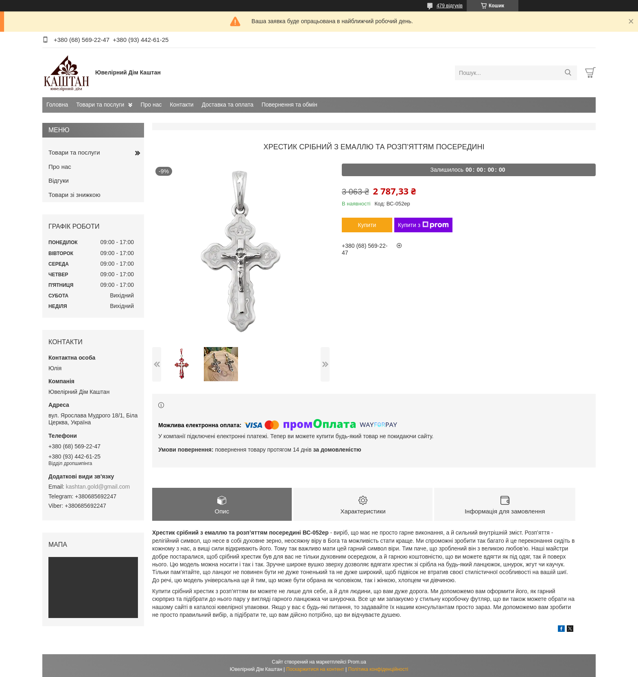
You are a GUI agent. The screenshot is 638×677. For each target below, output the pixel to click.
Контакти (181, 104)
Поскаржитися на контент (315, 669)
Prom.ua (357, 662)
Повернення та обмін (289, 104)
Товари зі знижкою (74, 194)
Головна (57, 104)
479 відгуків (450, 6)
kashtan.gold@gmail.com (98, 486)
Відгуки (58, 180)
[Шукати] (568, 73)
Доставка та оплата (227, 104)
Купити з (423, 225)
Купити (367, 225)
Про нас (151, 104)
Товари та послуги (100, 104)
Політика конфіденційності (378, 669)
